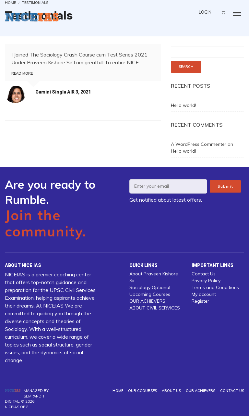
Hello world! (183, 105)
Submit (225, 186)
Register (200, 301)
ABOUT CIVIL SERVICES (154, 308)
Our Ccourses (142, 390)
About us (171, 390)
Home (118, 390)
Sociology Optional (149, 287)
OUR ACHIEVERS (147, 301)
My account (204, 294)
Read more (22, 73)
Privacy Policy (206, 281)
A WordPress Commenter (198, 144)
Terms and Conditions (215, 287)
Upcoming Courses (149, 294)
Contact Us (204, 274)
